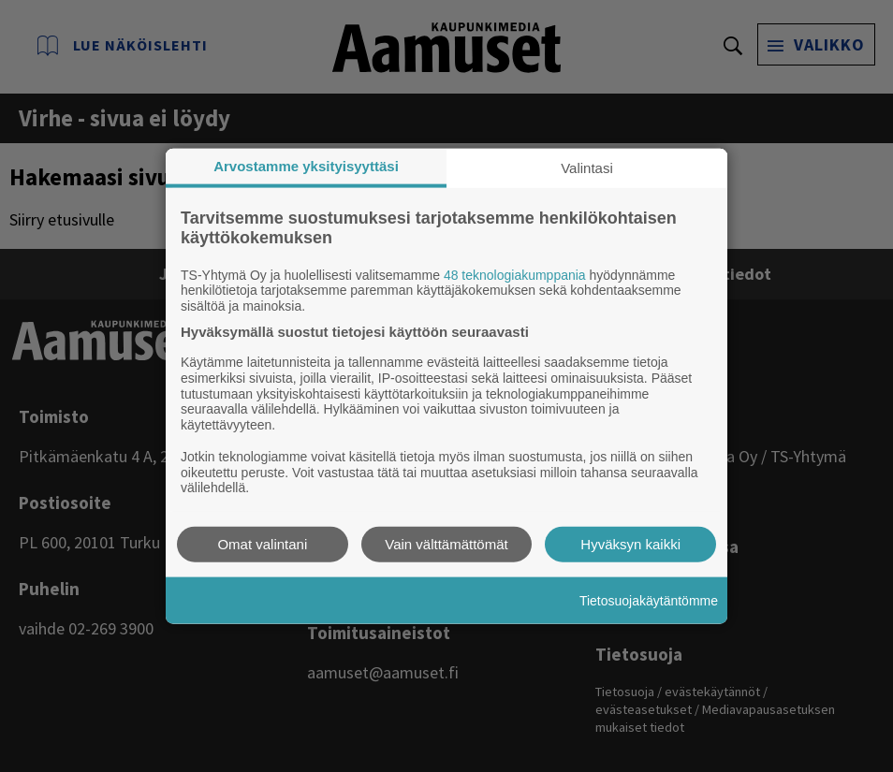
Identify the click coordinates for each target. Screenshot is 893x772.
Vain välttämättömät (446, 544)
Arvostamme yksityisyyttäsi (306, 165)
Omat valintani (262, 544)
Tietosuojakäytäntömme (648, 599)
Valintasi (587, 167)
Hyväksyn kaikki (630, 544)
